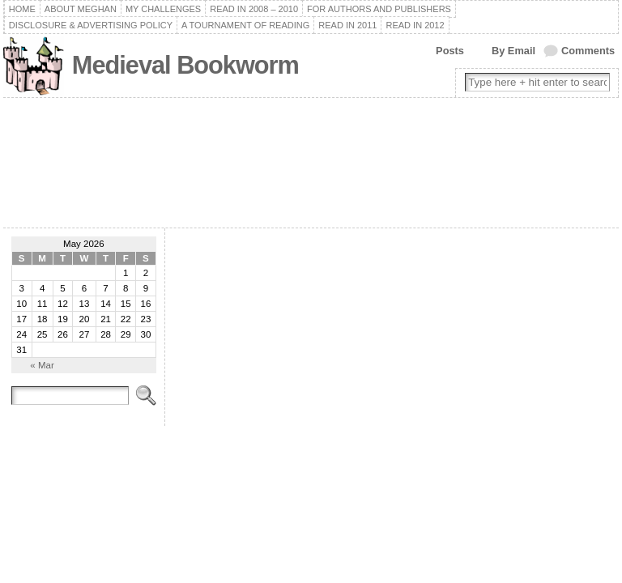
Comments (588, 51)
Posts (450, 51)
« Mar (41, 365)
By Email (513, 51)
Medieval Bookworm (185, 65)
